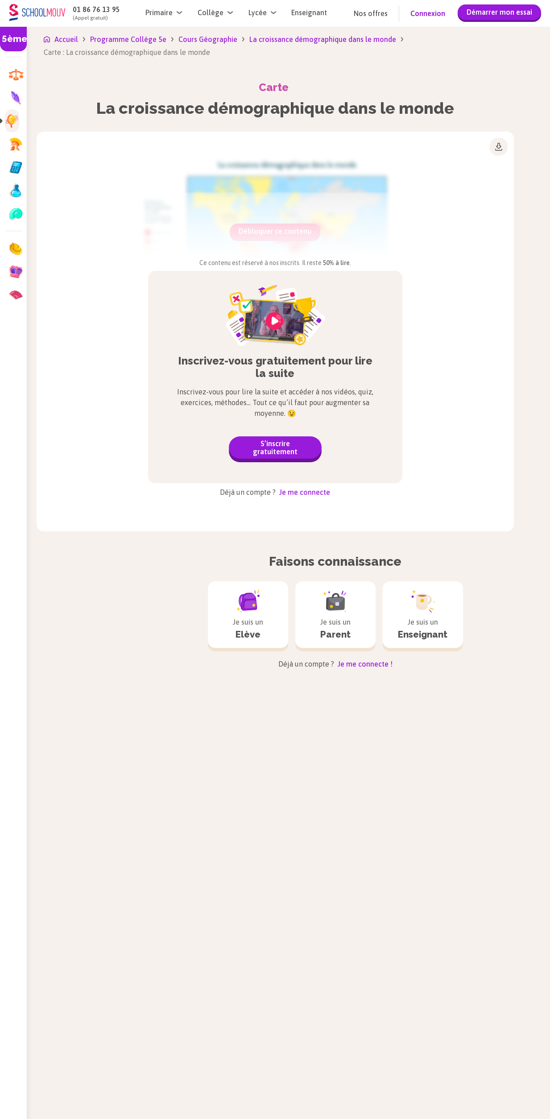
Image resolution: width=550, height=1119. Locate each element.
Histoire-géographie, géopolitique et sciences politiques (363, 1046)
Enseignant (309, 12)
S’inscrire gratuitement (275, 447)
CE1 (27, 1070)
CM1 (28, 1099)
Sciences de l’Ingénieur (477, 1050)
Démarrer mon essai (499, 12)
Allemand (231, 1036)
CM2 (28, 1113)
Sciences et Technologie (479, 1064)
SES (445, 1103)
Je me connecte (303, 492)
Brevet (81, 1113)
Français (229, 1107)
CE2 (27, 1085)
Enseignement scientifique (258, 1078)
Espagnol (231, 1093)
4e (75, 1085)
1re (126, 1070)
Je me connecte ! (364, 664)
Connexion (427, 13)
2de (127, 1056)
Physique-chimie (466, 1036)
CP (25, 1056)
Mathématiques (348, 1096)
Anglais (228, 1050)
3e (75, 1099)
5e (75, 1070)
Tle (126, 1085)
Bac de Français (146, 1099)
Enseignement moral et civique (266, 1064)
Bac (127, 1113)
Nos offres (371, 13)
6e (75, 1056)
